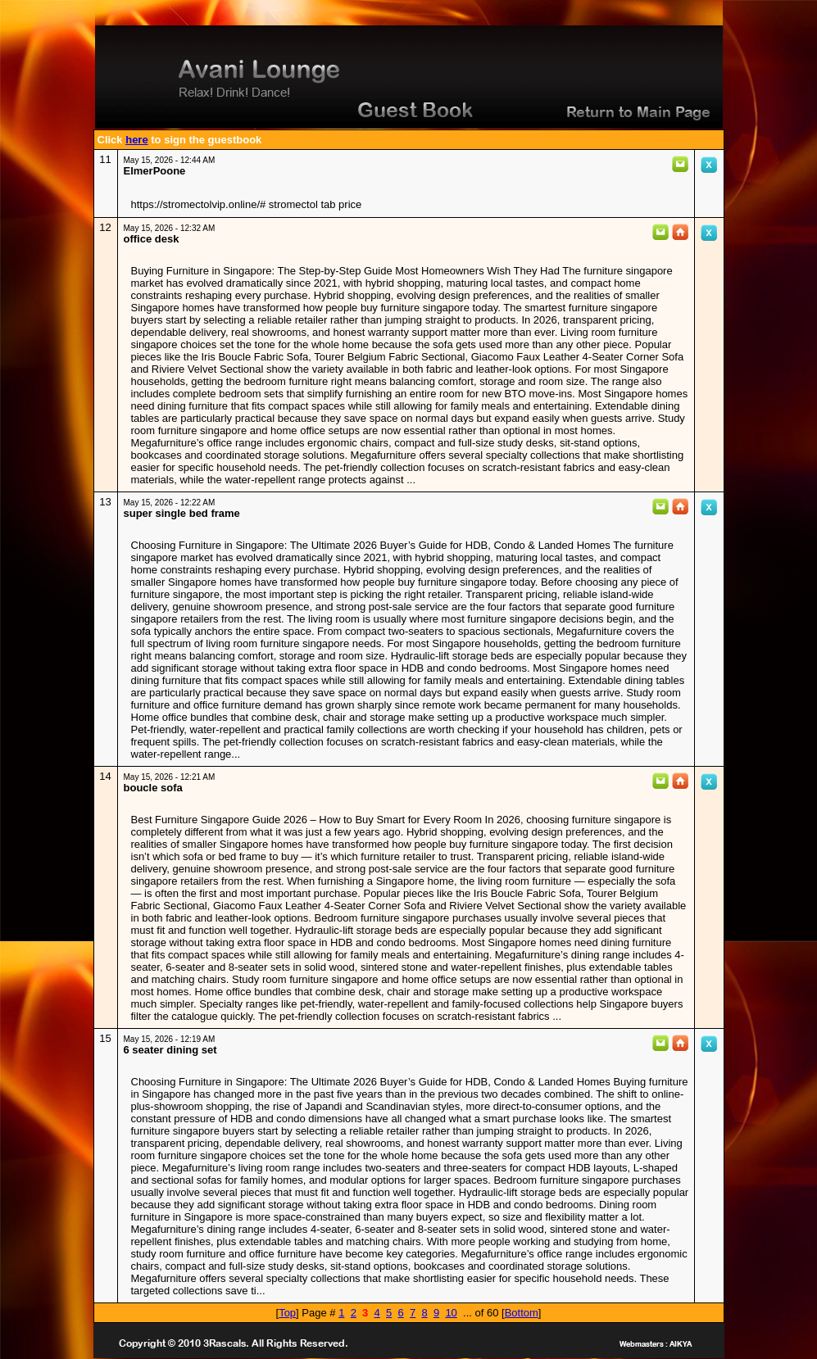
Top (287, 1313)
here (136, 140)
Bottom (521, 1313)
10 (450, 1313)
